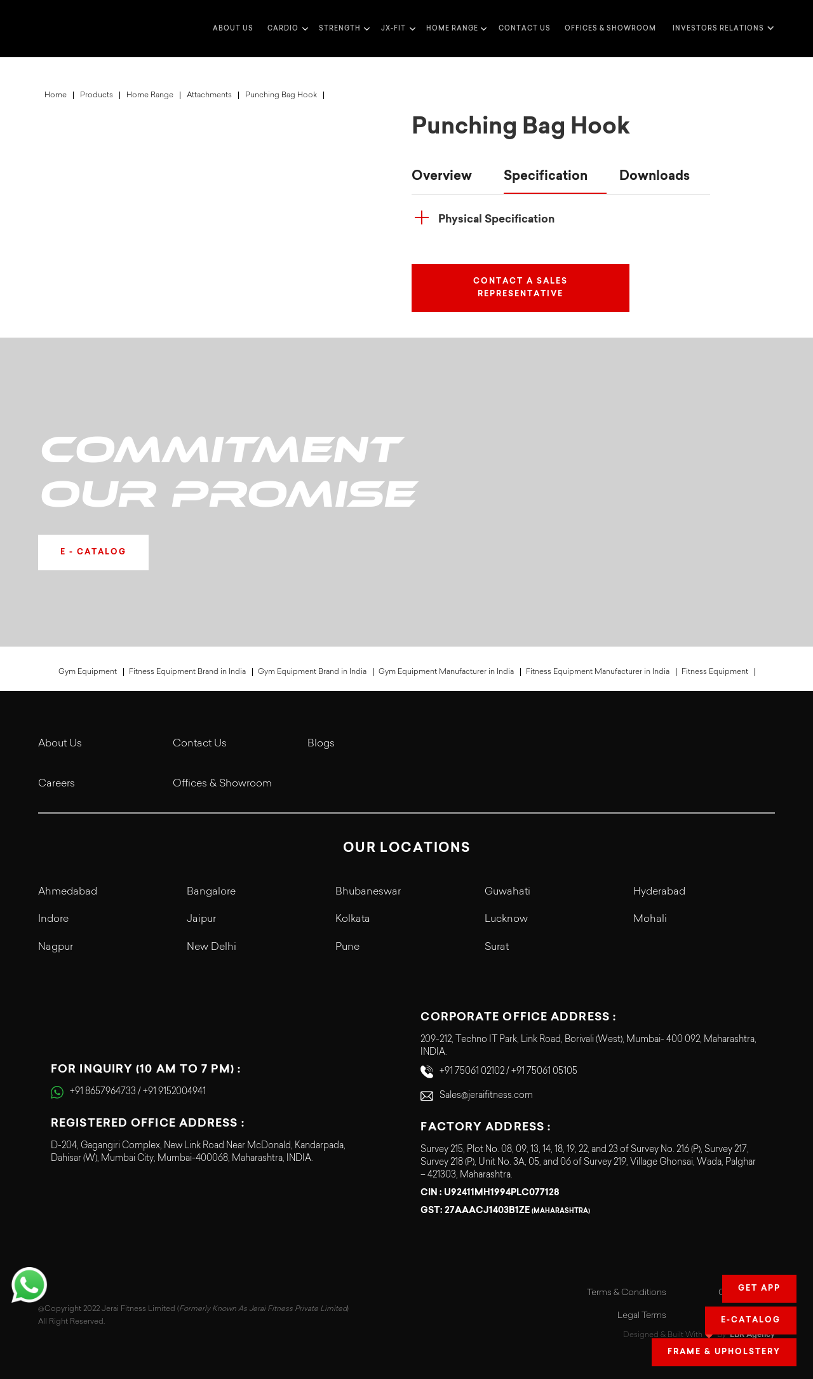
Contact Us (200, 744)
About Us (60, 744)
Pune (347, 947)
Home (55, 95)
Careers (56, 784)
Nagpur (55, 947)
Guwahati (507, 892)
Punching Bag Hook (281, 95)
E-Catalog (751, 1320)
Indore (53, 919)
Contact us (525, 28)
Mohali (650, 919)
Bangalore (211, 892)
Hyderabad (659, 892)
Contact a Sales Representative (520, 288)
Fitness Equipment (715, 672)
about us (233, 28)
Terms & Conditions (626, 1293)
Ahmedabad (67, 892)
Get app (759, 1289)
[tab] (451, 177)
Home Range (149, 95)
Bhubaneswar (368, 892)
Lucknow (506, 919)
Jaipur (201, 919)
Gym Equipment (87, 672)
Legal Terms (641, 1316)
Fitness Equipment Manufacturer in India (597, 672)
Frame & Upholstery (724, 1352)
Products (96, 95)
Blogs (321, 744)
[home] (63, 28)
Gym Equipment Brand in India (312, 672)
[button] (286, 28)
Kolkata (352, 919)
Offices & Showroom (610, 28)
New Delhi (211, 947)
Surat (497, 947)
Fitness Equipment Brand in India (187, 672)
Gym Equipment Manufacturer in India (446, 672)
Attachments (209, 95)
